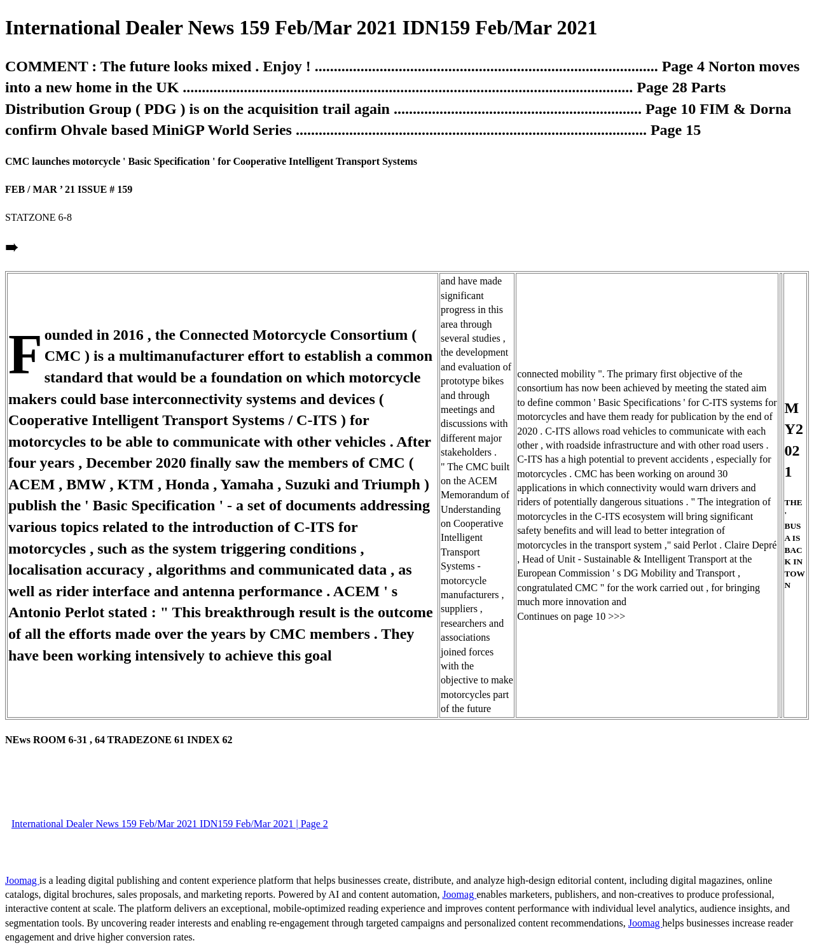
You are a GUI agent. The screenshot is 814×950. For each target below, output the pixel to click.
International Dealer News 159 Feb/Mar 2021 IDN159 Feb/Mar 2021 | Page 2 (169, 823)
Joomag (22, 880)
